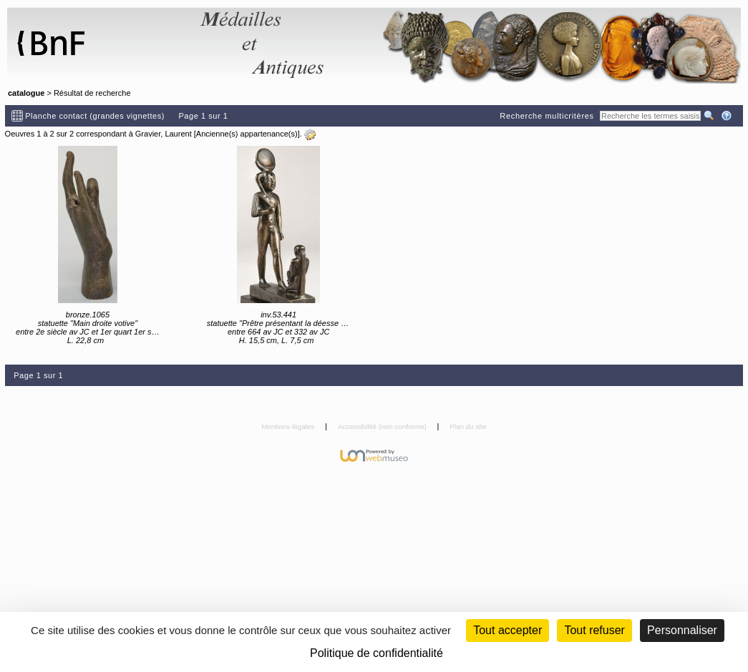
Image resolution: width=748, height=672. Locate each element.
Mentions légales (288, 426)
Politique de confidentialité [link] (376, 653)
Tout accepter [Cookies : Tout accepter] (507, 630)
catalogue (26, 93)
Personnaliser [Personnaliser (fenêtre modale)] (682, 630)
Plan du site (468, 426)
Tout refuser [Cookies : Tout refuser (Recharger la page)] (594, 630)
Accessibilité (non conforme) (383, 426)
